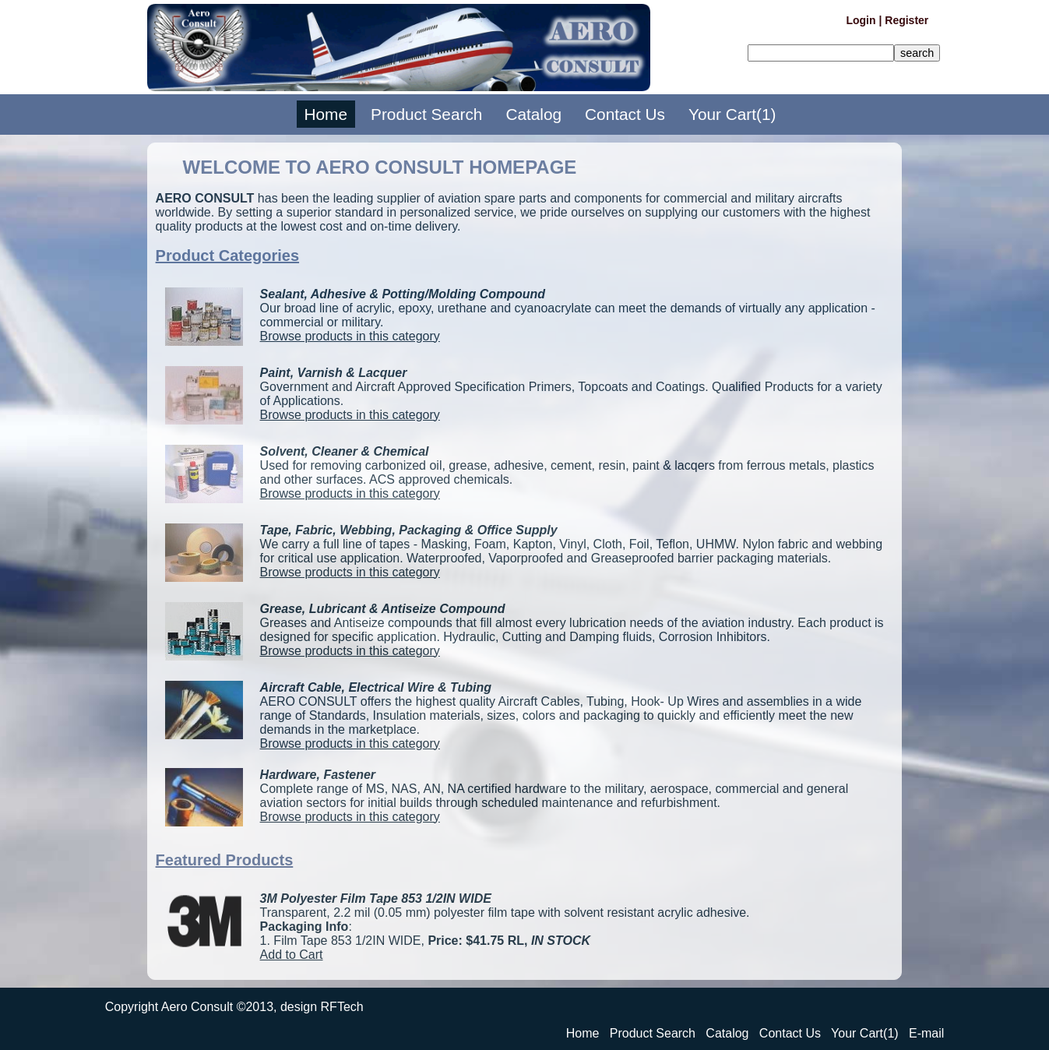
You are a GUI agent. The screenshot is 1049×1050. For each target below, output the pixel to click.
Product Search (426, 114)
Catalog (533, 114)
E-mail (926, 1033)
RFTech (342, 1006)
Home (325, 114)
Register (906, 20)
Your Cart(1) (732, 114)
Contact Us (625, 114)
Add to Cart (291, 954)
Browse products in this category (350, 336)
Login (860, 20)
